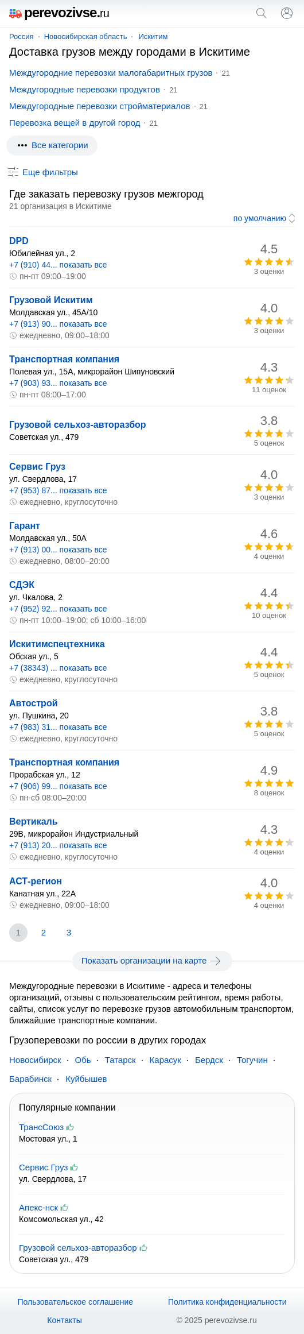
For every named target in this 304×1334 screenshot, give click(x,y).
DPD (19, 241)
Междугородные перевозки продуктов (84, 89)
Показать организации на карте (152, 961)
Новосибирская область (85, 36)
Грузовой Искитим (50, 300)
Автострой (33, 703)
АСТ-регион (35, 881)
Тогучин (252, 1060)
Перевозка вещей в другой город (74, 122)
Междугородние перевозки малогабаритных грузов (110, 73)
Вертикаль (33, 821)
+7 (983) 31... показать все (58, 727)
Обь (83, 1060)
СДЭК (21, 585)
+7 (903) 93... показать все (58, 383)
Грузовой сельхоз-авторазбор (77, 425)
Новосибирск (35, 1060)
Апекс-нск (38, 1207)
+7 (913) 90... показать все (58, 323)
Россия (21, 36)
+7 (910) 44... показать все (58, 264)
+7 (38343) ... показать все (58, 667)
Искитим (152, 36)
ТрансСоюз (41, 1127)
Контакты (64, 1320)
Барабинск (30, 1079)
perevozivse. (59, 12)
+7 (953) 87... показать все (58, 490)
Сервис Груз (37, 466)
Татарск (120, 1060)
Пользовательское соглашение (75, 1301)
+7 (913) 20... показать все (58, 845)
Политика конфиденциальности (227, 1301)
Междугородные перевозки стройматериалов (99, 106)
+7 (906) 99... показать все (58, 786)
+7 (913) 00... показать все (58, 549)
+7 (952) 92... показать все (58, 608)
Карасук (165, 1060)
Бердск (209, 1060)
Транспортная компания (64, 359)
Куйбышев (86, 1079)
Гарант (24, 526)
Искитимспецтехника (57, 644)
